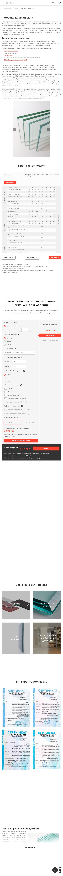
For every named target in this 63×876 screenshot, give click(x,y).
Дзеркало (8, 319)
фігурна (7, 338)
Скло (18, 319)
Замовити (46, 442)
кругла (7, 335)
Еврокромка (9, 372)
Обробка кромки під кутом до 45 (15, 60)
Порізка (7, 368)
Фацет (7, 375)
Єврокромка (8, 55)
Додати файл (12, 415)
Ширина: (6, 355)
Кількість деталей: (9, 323)
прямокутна (9, 332)
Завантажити (10, 182)
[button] (14, 129)
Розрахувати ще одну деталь (21, 434)
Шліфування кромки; (11, 51)
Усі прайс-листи (9, 251)
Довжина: (7, 360)
